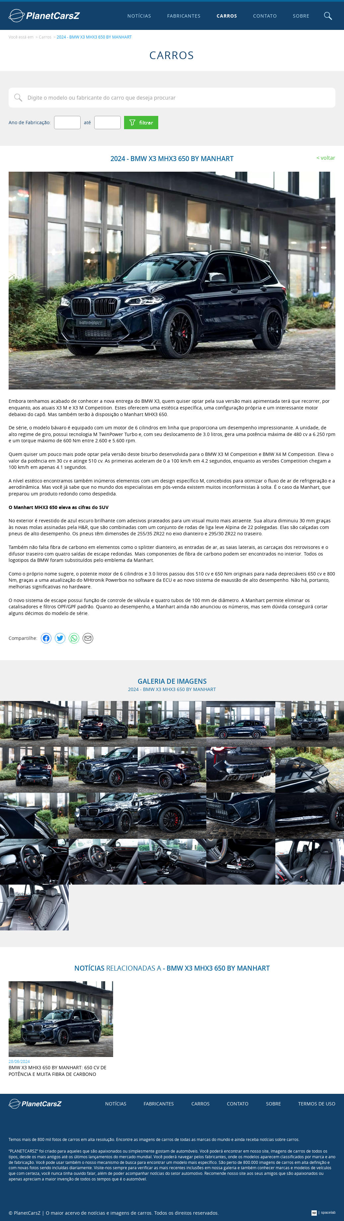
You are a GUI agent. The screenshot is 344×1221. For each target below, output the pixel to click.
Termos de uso (316, 1103)
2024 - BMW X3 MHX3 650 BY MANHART (94, 37)
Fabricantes (184, 16)
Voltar (328, 157)
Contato (265, 16)
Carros (227, 16)
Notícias (139, 16)
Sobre (301, 16)
